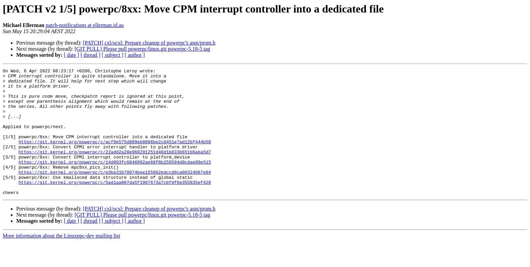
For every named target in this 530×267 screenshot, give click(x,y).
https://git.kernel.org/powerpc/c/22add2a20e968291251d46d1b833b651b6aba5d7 (115, 169)
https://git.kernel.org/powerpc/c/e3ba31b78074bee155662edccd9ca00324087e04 (115, 193)
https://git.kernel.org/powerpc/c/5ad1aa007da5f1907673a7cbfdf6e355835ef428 (115, 205)
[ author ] (135, 55)
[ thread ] (90, 55)
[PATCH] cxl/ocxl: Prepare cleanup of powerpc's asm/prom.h (149, 43)
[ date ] (71, 55)
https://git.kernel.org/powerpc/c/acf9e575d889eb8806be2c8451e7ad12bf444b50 (115, 157)
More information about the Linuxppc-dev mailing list (61, 261)
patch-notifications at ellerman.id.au (85, 25)
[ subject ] (112, 55)
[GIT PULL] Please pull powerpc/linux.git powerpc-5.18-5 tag (142, 49)
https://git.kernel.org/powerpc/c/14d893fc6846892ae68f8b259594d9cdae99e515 (115, 181)
